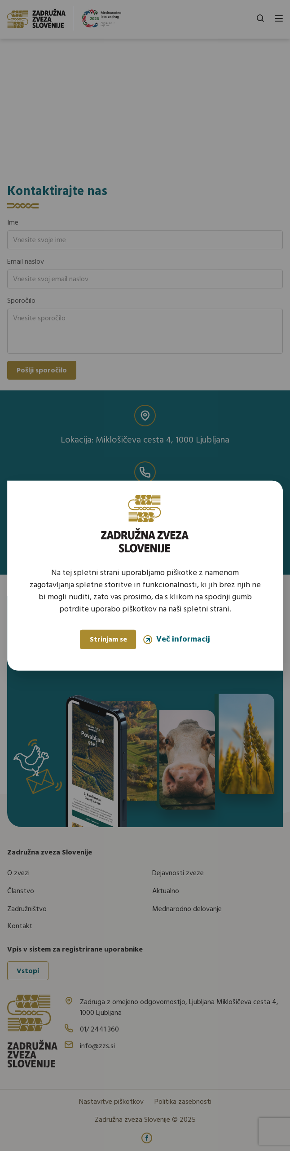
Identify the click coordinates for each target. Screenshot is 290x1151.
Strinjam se (108, 640)
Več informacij (177, 639)
